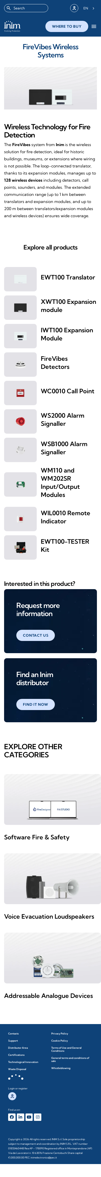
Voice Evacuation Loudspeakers (49, 916)
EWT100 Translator (68, 277)
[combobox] (26, 8)
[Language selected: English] (89, 8)
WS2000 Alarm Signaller (62, 419)
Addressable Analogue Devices (48, 995)
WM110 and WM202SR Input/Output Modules (60, 482)
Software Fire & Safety (37, 837)
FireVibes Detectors (55, 362)
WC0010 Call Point (67, 391)
